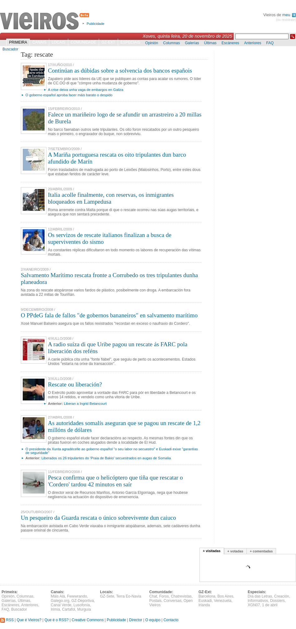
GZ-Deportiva (82, 600)
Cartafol (68, 609)
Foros (164, 596)
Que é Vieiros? (29, 620)
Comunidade (83, 42)
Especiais (130, 42)
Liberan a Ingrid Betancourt (85, 403)
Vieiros (45, 21)
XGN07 (254, 605)
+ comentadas (261, 551)
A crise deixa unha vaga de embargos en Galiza (85, 90)
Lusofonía (82, 605)
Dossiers (277, 600)
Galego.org (60, 600)
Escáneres (230, 43)
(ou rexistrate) (286, 19)
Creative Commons (88, 620)
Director (135, 620)
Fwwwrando (77, 596)
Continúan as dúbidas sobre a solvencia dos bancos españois (120, 70)
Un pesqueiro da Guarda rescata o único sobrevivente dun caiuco (98, 517)
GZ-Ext (108, 42)
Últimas (210, 43)
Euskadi (205, 600)
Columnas (171, 43)
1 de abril (269, 605)
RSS (7, 620)
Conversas (172, 600)
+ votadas (235, 551)
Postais (155, 600)
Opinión (151, 43)
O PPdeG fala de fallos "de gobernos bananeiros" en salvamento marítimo (109, 315)
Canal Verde (61, 605)
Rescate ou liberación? (75, 384)
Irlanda (204, 605)
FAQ (270, 43)
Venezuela (222, 600)
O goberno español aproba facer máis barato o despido (69, 95)
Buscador (10, 49)
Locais (58, 42)
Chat (153, 596)
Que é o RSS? (57, 620)
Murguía (84, 609)
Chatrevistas (181, 596)
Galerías (192, 43)
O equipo (152, 620)
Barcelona (206, 596)
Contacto (171, 620)
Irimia (55, 609)
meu (289, 14)
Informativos (258, 600)
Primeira (18, 42)
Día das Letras (260, 596)
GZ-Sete (107, 596)
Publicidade (95, 24)
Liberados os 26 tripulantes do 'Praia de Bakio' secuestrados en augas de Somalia (106, 458)
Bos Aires (225, 596)
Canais (39, 42)
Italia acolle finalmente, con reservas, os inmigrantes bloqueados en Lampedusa (111, 198)
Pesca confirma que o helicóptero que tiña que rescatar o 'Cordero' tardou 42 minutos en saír (115, 481)
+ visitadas (212, 551)
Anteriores (252, 43)
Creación (281, 596)
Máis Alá (58, 596)
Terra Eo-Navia (128, 596)
